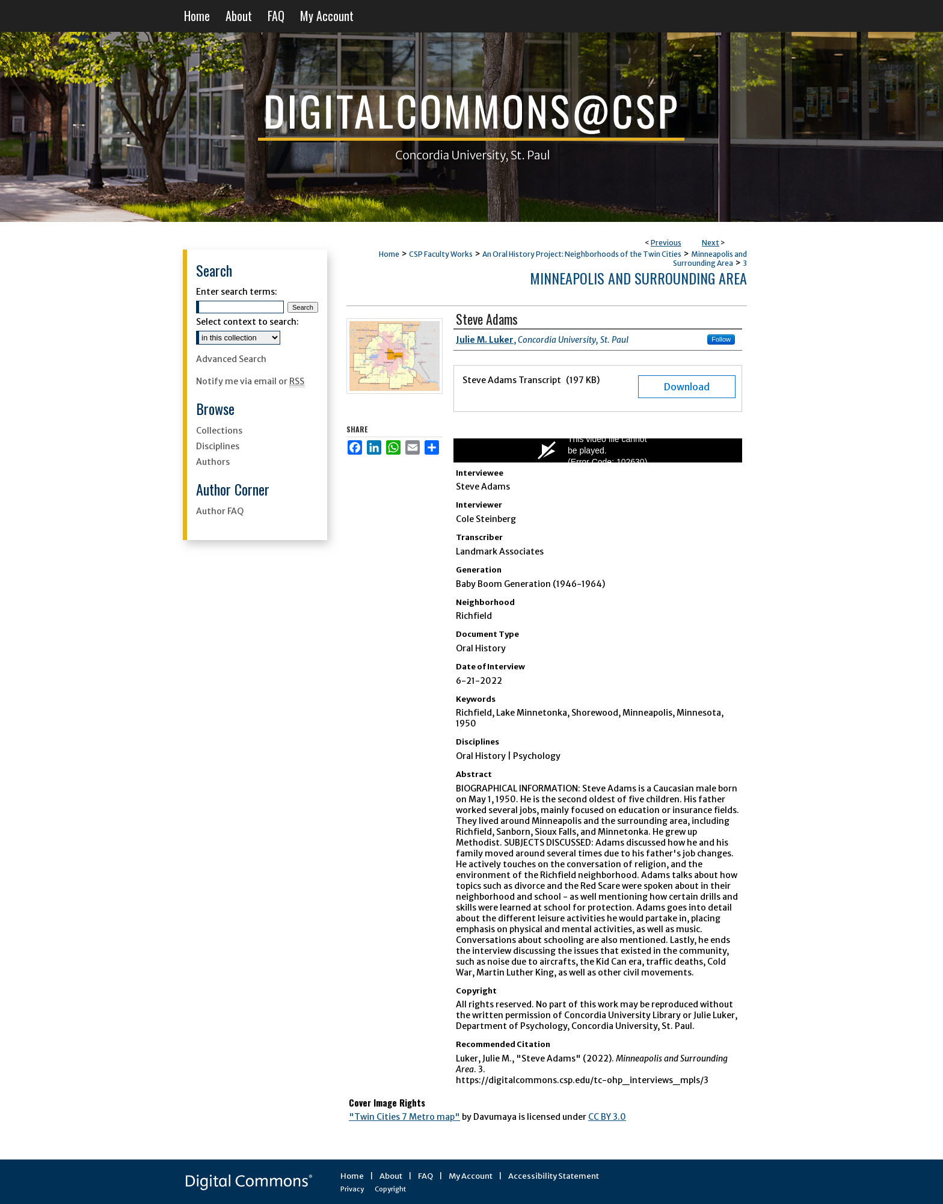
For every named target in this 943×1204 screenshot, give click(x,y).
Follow (721, 339)
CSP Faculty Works (441, 254)
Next (710, 242)
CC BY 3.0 (607, 1116)
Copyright (390, 1189)
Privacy (352, 1189)
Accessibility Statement (553, 1176)
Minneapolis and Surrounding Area (710, 259)
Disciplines (217, 446)
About (390, 1176)
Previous (666, 242)
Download (687, 387)
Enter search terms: (236, 291)
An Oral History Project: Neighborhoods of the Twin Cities (581, 254)
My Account (471, 1176)
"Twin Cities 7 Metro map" (404, 1116)
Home (389, 254)
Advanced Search (231, 359)
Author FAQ (220, 511)
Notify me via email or (250, 381)
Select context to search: (247, 321)
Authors (213, 461)
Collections (219, 430)
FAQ (425, 1176)
